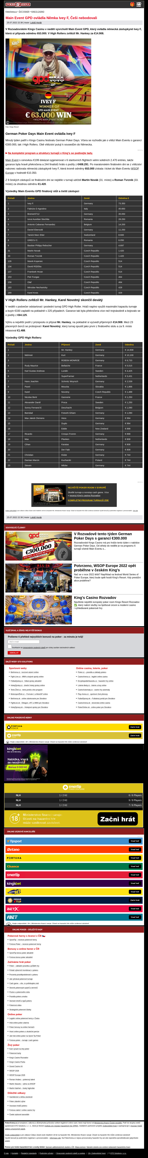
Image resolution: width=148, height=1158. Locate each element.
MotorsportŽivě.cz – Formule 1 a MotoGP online (29, 694)
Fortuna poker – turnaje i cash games (23, 1040)
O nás (6, 1153)
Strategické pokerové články (20, 1010)
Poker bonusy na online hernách (21, 1027)
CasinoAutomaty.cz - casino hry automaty (94, 690)
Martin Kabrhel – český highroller (22, 1088)
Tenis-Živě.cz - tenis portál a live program (27, 690)
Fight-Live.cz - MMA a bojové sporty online (27, 677)
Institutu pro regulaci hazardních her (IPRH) (61, 1126)
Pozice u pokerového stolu (19, 992)
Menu (139, 4)
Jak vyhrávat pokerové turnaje (21, 979)
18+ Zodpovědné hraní (97, 1153)
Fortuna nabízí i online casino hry (22, 1110)
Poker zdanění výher (17, 1101)
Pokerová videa (15, 1005)
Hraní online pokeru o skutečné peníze (24, 1032)
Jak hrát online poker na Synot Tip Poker (25, 1036)
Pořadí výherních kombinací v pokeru (23, 970)
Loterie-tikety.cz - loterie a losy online (92, 685)
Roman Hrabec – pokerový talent (22, 1080)
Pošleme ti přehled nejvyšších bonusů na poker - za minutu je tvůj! (45, 636)
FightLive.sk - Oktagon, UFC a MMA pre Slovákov (30, 703)
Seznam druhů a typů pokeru (20, 1001)
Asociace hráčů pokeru (18, 1106)
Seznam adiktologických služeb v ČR (60, 1147)
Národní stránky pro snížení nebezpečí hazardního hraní (108, 1147)
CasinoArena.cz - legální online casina (92, 677)
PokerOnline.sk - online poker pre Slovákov (94, 707)
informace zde (55, 1138)
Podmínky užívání (46, 1153)
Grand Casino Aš (16, 1066)
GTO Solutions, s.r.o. (118, 1153)
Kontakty (14, 1153)
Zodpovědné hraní (110, 1126)
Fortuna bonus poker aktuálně (21, 957)
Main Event (12, 160)
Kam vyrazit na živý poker (19, 1049)
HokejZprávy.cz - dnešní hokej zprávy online (28, 685)
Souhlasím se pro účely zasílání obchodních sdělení (43, 648)
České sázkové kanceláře (19, 1115)
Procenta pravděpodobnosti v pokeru (23, 975)
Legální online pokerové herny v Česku (24, 1018)
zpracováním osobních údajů (34, 648)
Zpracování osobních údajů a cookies (70, 1153)
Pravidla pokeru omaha (18, 997)
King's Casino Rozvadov (95, 598)
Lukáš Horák (36, 22)
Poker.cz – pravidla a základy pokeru (92, 672)
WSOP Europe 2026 (17, 1075)
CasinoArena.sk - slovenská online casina (94, 703)
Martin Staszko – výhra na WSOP (22, 1084)
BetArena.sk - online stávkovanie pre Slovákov (29, 699)
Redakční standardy (29, 1153)
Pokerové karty (15, 1053)
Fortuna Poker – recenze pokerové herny (25, 944)
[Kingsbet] (26, 780)
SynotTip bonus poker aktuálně (21, 953)
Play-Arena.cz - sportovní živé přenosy (93, 694)
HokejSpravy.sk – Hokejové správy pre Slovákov (29, 707)
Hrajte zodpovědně (11, 510)
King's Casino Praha (17, 1062)
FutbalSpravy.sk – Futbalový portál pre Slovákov (96, 699)
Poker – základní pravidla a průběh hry (24, 966)
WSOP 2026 (14, 1071)
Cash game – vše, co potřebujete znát (24, 983)
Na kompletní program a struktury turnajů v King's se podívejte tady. (50, 153)
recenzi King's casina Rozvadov (85, 495)
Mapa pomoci (80, 1147)
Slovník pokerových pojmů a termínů (23, 988)
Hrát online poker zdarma (19, 1023)
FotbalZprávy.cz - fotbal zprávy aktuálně (26, 681)
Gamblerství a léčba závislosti (21, 1097)
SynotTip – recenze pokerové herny (23, 940)
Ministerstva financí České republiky (108, 1123)
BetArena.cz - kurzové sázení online (25, 672)
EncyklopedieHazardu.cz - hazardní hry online (95, 681)
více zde (135, 510)
